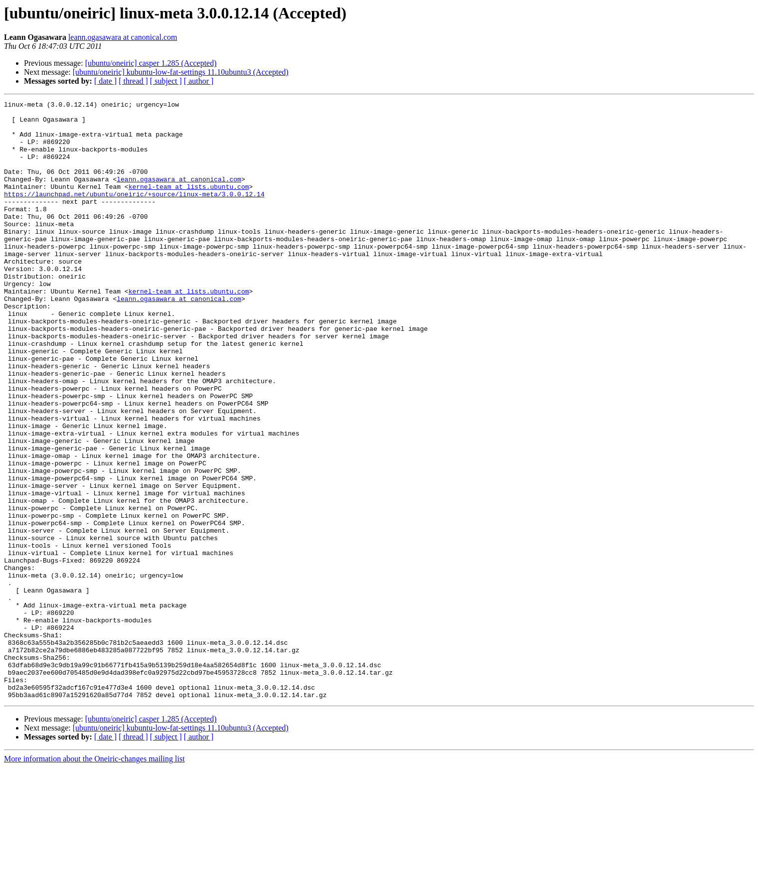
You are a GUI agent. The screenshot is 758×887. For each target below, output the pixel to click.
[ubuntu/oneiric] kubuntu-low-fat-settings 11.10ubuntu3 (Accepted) (181, 72)
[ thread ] (133, 81)
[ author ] (199, 81)
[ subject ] (166, 81)
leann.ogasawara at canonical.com (122, 37)
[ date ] (105, 81)
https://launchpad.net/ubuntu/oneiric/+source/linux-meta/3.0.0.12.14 (134, 213)
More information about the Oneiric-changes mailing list (94, 878)
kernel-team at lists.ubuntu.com (189, 204)
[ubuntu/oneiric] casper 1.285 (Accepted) (151, 63)
